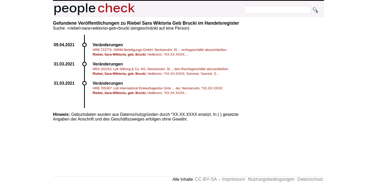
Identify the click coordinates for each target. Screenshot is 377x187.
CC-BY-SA (206, 179)
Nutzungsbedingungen (271, 179)
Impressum (233, 179)
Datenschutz (310, 179)
